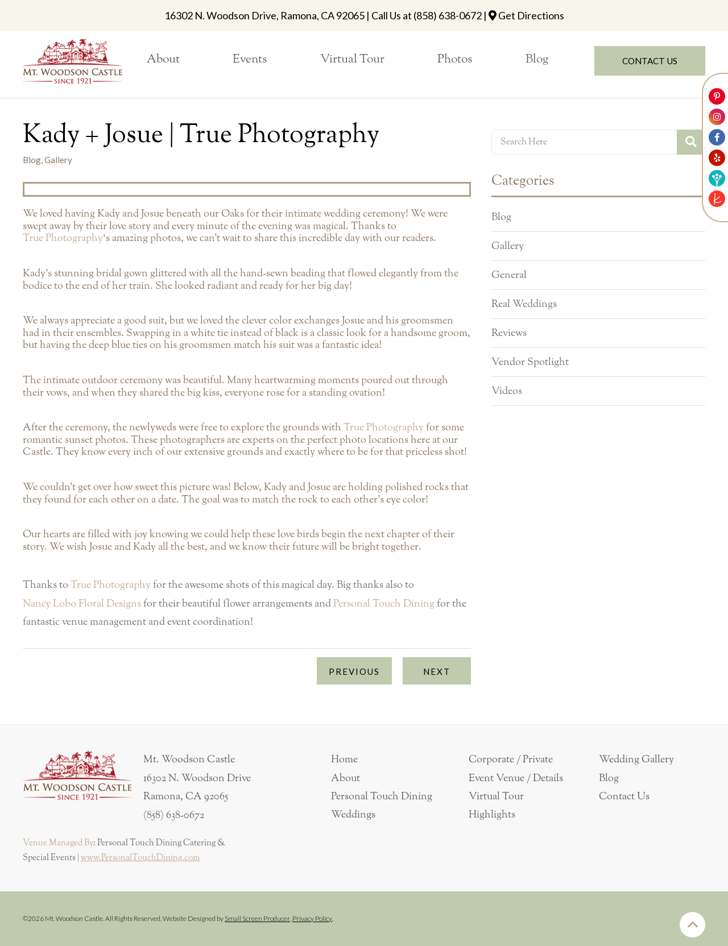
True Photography (63, 238)
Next (436, 671)
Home (344, 759)
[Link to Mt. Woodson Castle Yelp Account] (717, 158)
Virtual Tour (496, 796)
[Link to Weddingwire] (717, 178)
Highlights (492, 815)
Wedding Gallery (636, 759)
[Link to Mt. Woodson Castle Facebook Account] (717, 137)
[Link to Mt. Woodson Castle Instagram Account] (717, 117)
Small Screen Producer (257, 918)
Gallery (507, 246)
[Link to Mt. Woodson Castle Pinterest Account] (717, 96)
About (345, 778)
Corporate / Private (511, 759)
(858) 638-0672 (447, 15)
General (509, 275)
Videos (506, 391)
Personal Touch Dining (384, 604)
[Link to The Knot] (717, 198)
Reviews (509, 333)
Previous (354, 671)
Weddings (353, 815)
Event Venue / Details (516, 778)
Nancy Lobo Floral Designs (82, 604)
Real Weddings (524, 304)
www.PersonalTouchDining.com (140, 858)
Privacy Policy (312, 918)
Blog (501, 217)
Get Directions (531, 15)
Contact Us (624, 796)
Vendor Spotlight (530, 362)
